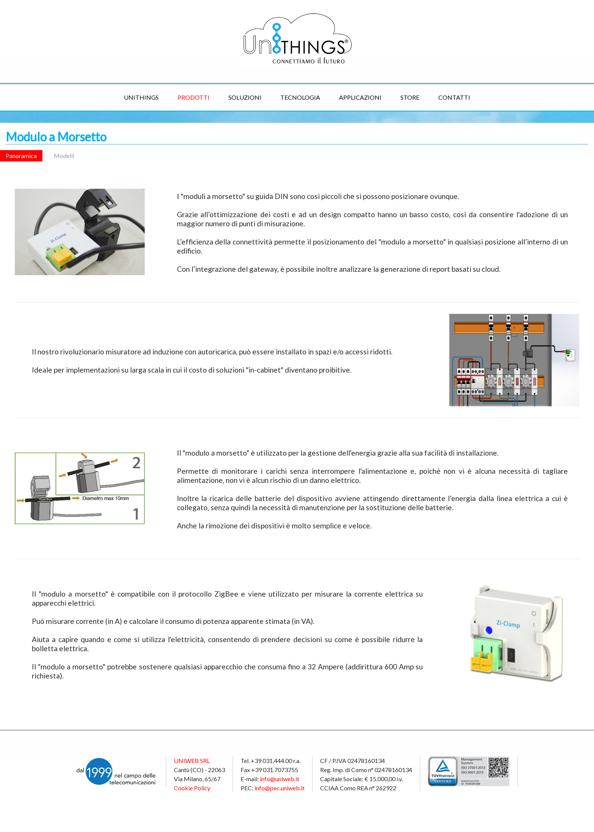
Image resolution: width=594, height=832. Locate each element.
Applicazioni (360, 97)
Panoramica (21, 155)
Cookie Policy (192, 787)
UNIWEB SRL (192, 760)
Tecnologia (300, 97)
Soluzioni (244, 97)
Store (409, 97)
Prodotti (193, 97)
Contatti (454, 97)
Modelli (64, 155)
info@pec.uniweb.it (280, 787)
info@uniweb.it (279, 778)
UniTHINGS (141, 97)
